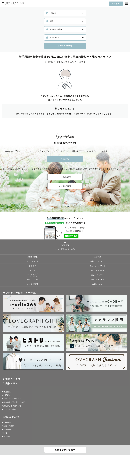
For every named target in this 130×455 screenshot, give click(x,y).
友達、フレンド (32, 280)
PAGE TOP (65, 244)
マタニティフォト (97, 270)
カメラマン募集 (9, 409)
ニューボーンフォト (97, 266)
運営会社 (7, 392)
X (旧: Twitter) (8, 426)
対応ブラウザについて (12, 406)
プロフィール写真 (97, 280)
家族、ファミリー (97, 261)
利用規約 (7, 395)
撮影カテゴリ (12, 379)
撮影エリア (11, 383)
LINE (5, 433)
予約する (116, 4)
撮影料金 (97, 257)
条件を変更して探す (65, 450)
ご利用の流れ (32, 257)
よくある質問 (65, 177)
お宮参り (32, 266)
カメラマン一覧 (32, 261)
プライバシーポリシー (12, 399)
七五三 (32, 270)
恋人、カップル (97, 275)
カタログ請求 (65, 186)
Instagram (7, 422)
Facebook (7, 429)
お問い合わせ (97, 284)
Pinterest (6, 436)
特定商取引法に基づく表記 (14, 402)
